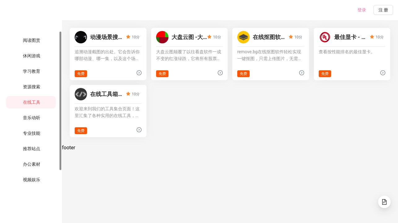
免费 (81, 74)
